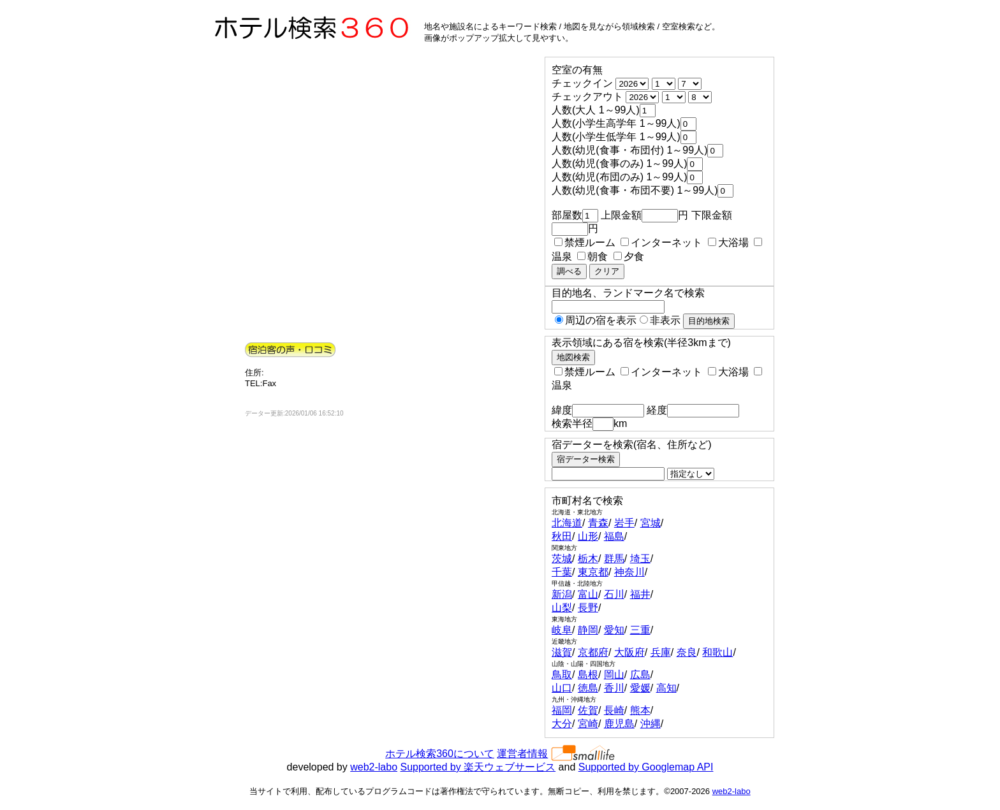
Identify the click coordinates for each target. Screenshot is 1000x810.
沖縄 (650, 723)
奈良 (687, 652)
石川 (614, 594)
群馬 (614, 558)
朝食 (592, 256)
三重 (640, 630)
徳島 (588, 688)
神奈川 (629, 572)
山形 (588, 536)
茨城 (562, 558)
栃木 (588, 558)
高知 (666, 688)
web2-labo (373, 767)
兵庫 (661, 652)
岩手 (624, 522)
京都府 (593, 652)
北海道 (567, 522)
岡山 (614, 674)
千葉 (562, 572)
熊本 (640, 710)
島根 (588, 674)
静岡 (588, 630)
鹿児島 (619, 723)
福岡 (562, 710)
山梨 (562, 607)
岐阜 (562, 630)
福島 (614, 536)
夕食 (629, 256)
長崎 (614, 710)
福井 (640, 594)
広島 (640, 674)
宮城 (650, 522)
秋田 (562, 536)
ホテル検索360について (439, 753)
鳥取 (562, 674)
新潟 (562, 594)
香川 (614, 688)
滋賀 (562, 652)
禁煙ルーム (584, 242)
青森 (598, 522)
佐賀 (588, 710)
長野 (588, 607)
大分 (562, 723)
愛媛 (640, 688)
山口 (562, 688)
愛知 (614, 630)
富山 (588, 594)
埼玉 (640, 558)
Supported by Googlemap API (646, 767)
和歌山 (717, 652)
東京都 (593, 572)
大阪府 (629, 652)
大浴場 (728, 242)
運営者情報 (522, 753)
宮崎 (588, 723)
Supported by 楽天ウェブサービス (478, 767)
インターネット (661, 242)
